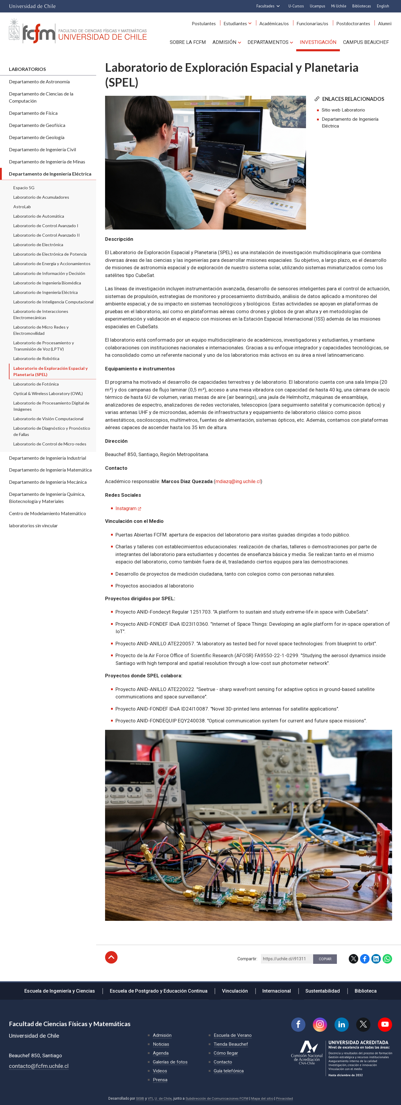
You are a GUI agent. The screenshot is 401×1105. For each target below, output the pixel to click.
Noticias (161, 1044)
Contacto (223, 1061)
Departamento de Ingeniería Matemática (50, 469)
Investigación (320, 42)
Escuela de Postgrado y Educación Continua (162, 990)
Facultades (265, 6)
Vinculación (237, 990)
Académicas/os (279, 23)
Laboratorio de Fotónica (36, 383)
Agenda (161, 1052)
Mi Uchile (338, 6)
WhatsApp (387, 958)
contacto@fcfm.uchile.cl (39, 1065)
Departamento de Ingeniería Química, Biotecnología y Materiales (47, 497)
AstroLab (22, 206)
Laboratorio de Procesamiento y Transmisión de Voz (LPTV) (43, 345)
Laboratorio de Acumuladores (41, 197)
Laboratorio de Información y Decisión (49, 273)
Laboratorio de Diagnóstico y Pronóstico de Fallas (51, 431)
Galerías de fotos (171, 1061)
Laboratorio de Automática (38, 216)
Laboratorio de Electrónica (38, 244)
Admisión (229, 42)
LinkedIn (376, 958)
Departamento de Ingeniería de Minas (47, 161)
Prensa (160, 1079)
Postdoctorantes (355, 23)
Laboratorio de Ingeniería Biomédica (47, 282)
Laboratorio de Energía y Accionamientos (52, 263)
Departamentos (271, 42)
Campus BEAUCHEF (366, 42)
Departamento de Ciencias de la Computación (41, 97)
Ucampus (317, 6)
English (383, 6)
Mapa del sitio (263, 1098)
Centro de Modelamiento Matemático (47, 513)
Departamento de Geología (36, 137)
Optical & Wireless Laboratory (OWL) (48, 393)
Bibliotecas (361, 6)
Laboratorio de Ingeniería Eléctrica (45, 292)
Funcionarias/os (316, 23)
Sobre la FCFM (193, 42)
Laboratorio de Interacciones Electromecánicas (40, 314)
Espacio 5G (23, 187)
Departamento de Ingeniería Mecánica (48, 482)
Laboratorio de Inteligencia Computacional (53, 301)
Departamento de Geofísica (37, 125)
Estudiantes (241, 23)
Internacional (276, 990)
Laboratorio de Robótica (36, 358)
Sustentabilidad (320, 990)
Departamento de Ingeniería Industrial (47, 458)
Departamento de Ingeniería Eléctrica (50, 173)
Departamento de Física (33, 113)
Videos (160, 1070)
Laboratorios (27, 69)
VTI (148, 1098)
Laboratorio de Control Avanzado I (45, 225)
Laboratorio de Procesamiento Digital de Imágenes (51, 406)
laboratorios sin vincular (33, 525)
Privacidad (286, 1098)
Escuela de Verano (233, 1035)
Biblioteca (361, 990)
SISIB (138, 1098)
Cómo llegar (226, 1052)
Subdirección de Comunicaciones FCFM (217, 1098)
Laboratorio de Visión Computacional (48, 418)
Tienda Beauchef (231, 1044)
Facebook (365, 958)
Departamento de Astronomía (39, 81)
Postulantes (211, 23)
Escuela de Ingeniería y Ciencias (64, 990)
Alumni (385, 23)
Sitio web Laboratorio (344, 110)
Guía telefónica (229, 1070)
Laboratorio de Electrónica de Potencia (50, 254)
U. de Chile (162, 1098)
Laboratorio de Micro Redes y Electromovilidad (41, 330)
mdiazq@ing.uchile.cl (239, 481)
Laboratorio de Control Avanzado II (46, 235)
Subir (111, 957)
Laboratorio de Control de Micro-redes (49, 443)
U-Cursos (296, 6)
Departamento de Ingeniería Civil (42, 149)
